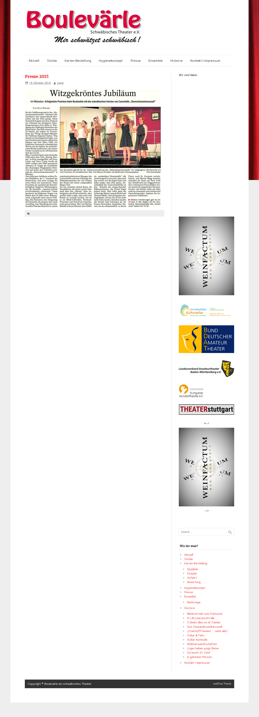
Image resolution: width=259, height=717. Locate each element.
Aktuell (34, 60)
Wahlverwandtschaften (202, 644)
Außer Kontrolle (197, 639)
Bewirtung (194, 582)
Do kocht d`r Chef (198, 652)
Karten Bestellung (78, 60)
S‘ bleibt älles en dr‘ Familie (203, 622)
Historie (176, 60)
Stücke (52, 60)
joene (60, 83)
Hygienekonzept (111, 60)
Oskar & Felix (195, 635)
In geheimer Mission (199, 657)
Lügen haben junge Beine (203, 648)
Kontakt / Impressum (205, 60)
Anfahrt (192, 577)
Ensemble (155, 60)
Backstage (194, 602)
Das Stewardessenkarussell (204, 626)
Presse (136, 60)
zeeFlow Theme (222, 683)
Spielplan (192, 569)
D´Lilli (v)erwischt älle (201, 618)
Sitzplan (192, 573)
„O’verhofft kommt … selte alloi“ (207, 631)
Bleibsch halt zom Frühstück (204, 613)
